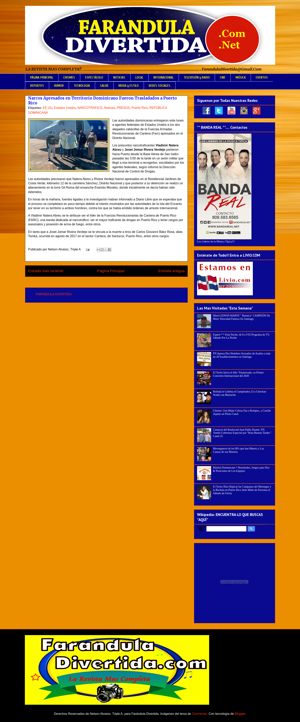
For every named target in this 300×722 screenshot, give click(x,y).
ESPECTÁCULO (94, 77)
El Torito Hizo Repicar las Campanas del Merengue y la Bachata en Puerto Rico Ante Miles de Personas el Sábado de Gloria (242, 490)
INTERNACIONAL (163, 77)
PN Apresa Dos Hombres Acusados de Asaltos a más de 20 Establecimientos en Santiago (241, 355)
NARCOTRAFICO (89, 107)
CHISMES (69, 77)
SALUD (104, 85)
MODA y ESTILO (128, 85)
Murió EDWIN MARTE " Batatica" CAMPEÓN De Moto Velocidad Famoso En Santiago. (241, 317)
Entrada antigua (171, 271)
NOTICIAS (119, 77)
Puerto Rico (139, 107)
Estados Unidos (65, 107)
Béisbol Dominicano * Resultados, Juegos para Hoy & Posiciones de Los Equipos (241, 469)
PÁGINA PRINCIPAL (41, 77)
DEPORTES (37, 85)
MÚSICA (241, 77)
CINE (222, 77)
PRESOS (123, 107)
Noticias (109, 107)
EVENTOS (262, 77)
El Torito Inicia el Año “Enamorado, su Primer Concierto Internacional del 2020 (238, 374)
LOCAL (139, 77)
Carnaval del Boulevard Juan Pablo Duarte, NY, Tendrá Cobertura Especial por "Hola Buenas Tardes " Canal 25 (242, 433)
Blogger (240, 713)
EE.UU (47, 107)
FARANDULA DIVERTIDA (54, 294)
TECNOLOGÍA (82, 85)
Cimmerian (199, 713)
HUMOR (59, 85)
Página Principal (110, 271)
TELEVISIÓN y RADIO (197, 77)
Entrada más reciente (45, 271)
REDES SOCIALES (159, 85)
